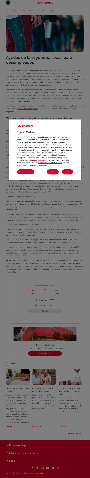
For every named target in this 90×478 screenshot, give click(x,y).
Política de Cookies (39, 160)
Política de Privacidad (60, 160)
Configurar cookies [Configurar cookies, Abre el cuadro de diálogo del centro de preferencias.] (26, 172)
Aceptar (68, 172)
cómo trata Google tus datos (50, 163)
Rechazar (52, 172)
